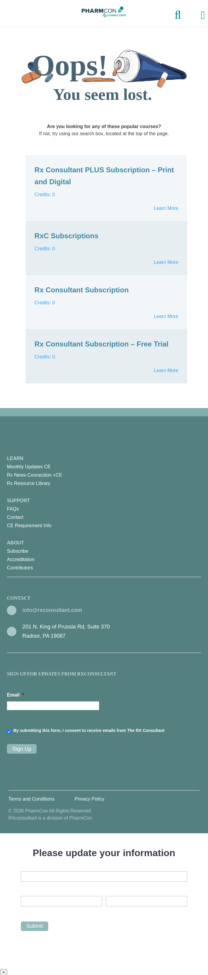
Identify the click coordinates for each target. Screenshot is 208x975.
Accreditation (21, 559)
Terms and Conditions (31, 798)
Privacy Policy (89, 798)
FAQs (13, 508)
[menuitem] (104, 467)
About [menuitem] (104, 556)
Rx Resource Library (28, 483)
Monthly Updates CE (29, 466)
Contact (15, 517)
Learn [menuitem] (104, 472)
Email (15, 694)
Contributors (20, 567)
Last (110, 910)
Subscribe (17, 551)
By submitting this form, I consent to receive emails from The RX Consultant (88, 730)
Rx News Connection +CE (34, 475)
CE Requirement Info (29, 525)
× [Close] (3, 971)
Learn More (166, 208)
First (25, 910)
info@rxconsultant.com (52, 610)
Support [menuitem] (104, 514)
